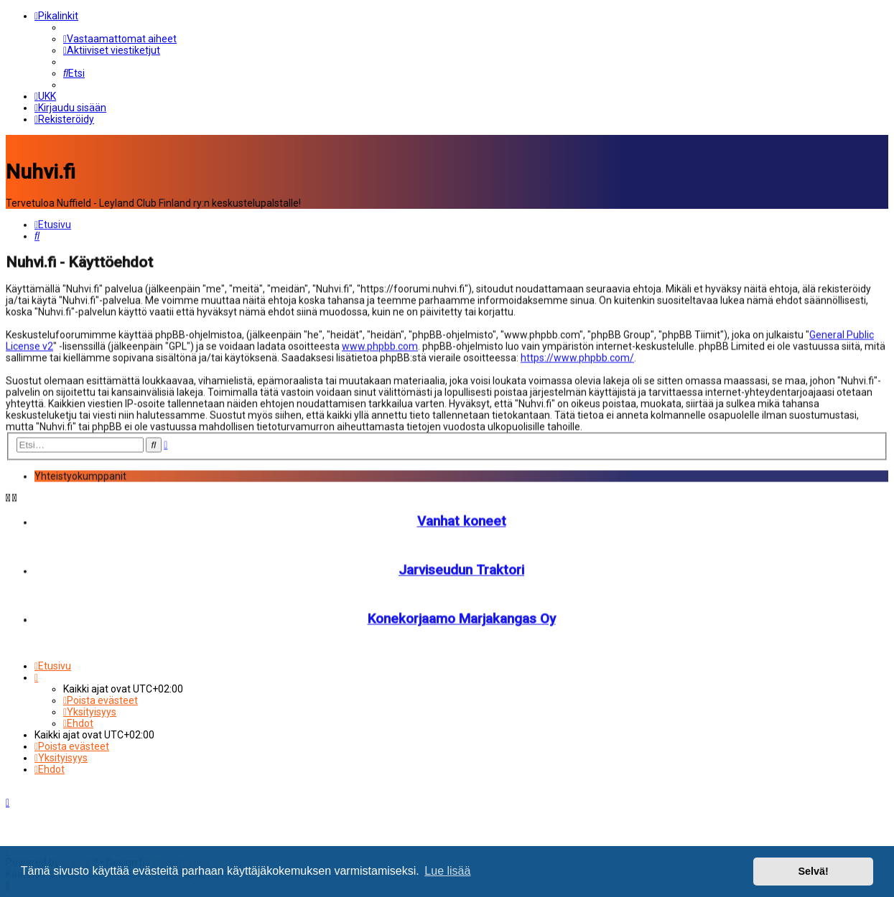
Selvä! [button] (813, 871)
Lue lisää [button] (447, 871)
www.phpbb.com (380, 345)
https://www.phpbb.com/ (577, 356)
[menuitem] (120, 38)
